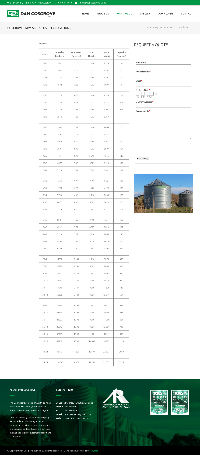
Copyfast (93, 450)
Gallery (145, 13)
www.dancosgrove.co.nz (76, 418)
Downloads (165, 13)
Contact (187, 13)
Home (85, 13)
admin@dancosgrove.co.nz (92, 2)
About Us (103, 13)
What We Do (124, 13)
